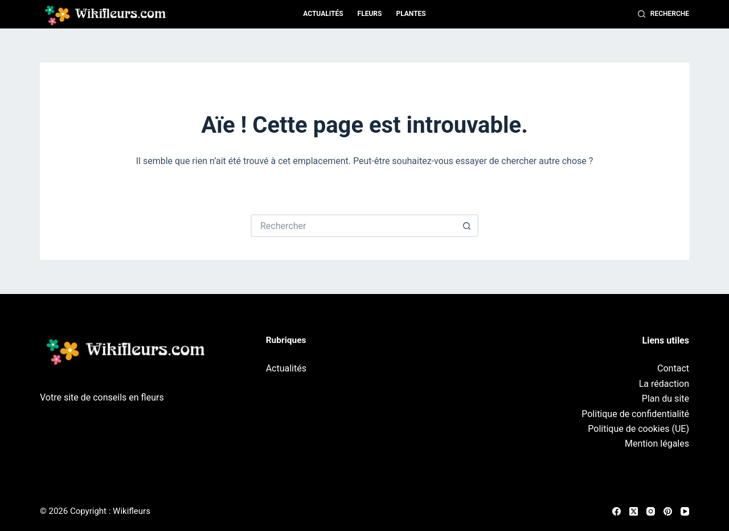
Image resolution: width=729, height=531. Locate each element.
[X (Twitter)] (633, 511)
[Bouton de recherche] (467, 225)
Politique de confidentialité (635, 414)
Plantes (410, 14)
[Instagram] (650, 511)
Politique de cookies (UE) (638, 428)
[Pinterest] (668, 511)
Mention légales (657, 443)
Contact (673, 368)
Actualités (323, 14)
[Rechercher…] (353, 225)
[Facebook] (616, 511)
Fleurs (370, 14)
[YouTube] (685, 511)
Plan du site (665, 398)
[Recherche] (663, 14)
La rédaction (664, 383)
